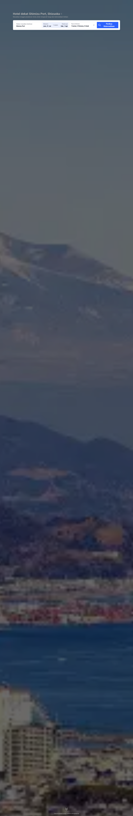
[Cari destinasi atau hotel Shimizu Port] (28, 25)
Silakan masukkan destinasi (24, 24)
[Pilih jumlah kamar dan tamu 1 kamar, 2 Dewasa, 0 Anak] (83, 25)
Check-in (45, 24)
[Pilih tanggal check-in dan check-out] (48, 25)
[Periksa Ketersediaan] (107, 25)
